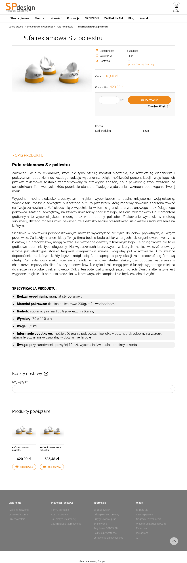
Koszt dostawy (59, 514)
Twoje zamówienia (19, 509)
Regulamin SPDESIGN (106, 528)
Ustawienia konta (18, 514)
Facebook (141, 528)
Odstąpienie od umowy (106, 514)
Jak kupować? (102, 509)
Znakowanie (100, 523)
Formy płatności (60, 509)
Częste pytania (144, 514)
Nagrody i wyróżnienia (148, 519)
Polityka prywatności (105, 533)
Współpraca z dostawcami (151, 523)
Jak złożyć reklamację (63, 519)
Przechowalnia (17, 519)
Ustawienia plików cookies (108, 537)
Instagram (142, 533)
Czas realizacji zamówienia (66, 523)
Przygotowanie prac (105, 519)
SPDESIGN (142, 509)
